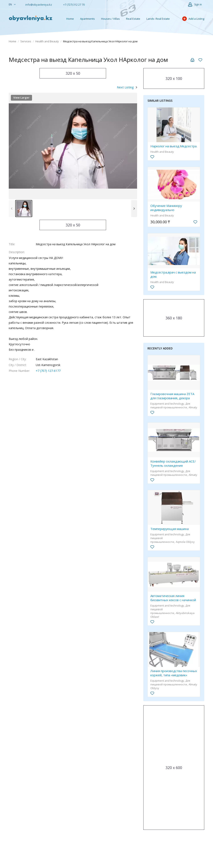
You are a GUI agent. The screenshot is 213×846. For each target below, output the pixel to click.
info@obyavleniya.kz (37, 4)
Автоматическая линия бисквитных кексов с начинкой (173, 598)
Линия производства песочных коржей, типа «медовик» (173, 673)
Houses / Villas (110, 19)
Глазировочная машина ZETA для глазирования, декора (172, 396)
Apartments (87, 19)
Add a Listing (193, 18)
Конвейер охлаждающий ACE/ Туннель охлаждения (173, 463)
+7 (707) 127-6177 (48, 371)
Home (70, 19)
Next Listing (125, 87)
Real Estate (133, 19)
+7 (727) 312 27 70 (72, 4)
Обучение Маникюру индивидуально (166, 208)
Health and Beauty (47, 41)
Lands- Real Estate (158, 19)
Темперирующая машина (169, 529)
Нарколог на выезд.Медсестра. (173, 146)
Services (25, 41)
